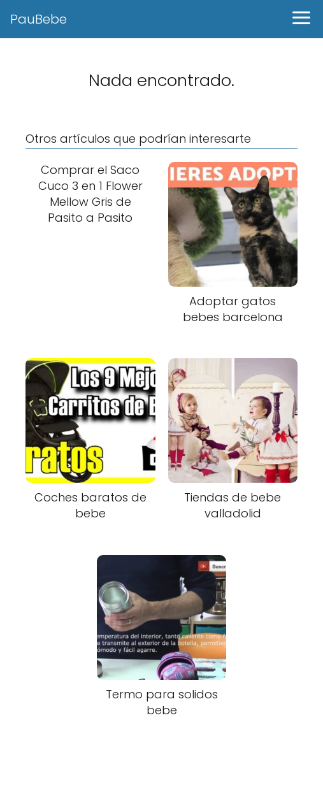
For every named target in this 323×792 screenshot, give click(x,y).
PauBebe (38, 19)
